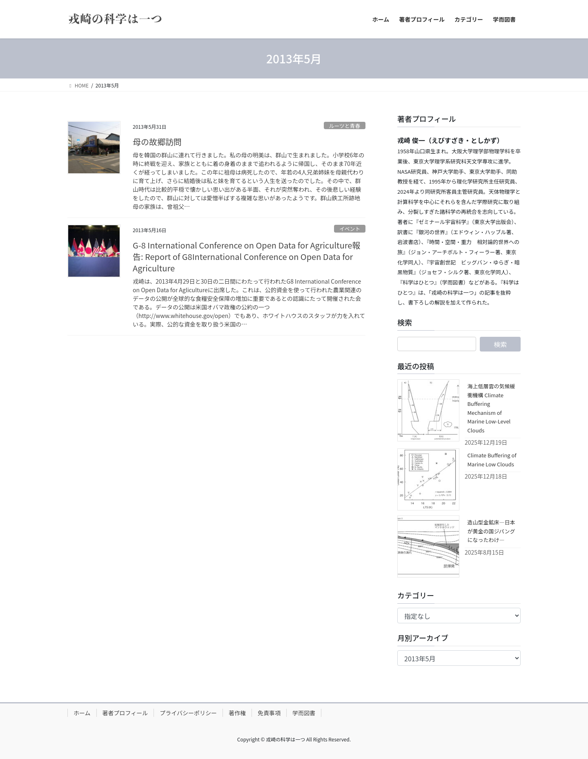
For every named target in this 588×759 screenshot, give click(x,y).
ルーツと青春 (345, 126)
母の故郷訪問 (157, 142)
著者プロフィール (125, 713)
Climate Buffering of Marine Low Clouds (492, 459)
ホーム (82, 713)
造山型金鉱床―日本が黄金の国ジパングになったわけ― (491, 531)
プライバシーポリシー (188, 713)
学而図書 (303, 713)
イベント (349, 229)
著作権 (237, 713)
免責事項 (269, 713)
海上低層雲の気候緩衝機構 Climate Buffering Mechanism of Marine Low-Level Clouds (491, 408)
